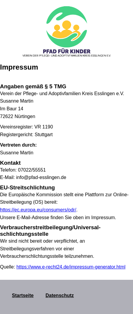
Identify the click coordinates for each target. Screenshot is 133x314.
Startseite (23, 295)
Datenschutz (60, 295)
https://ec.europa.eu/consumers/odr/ (38, 209)
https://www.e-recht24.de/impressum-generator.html (70, 266)
